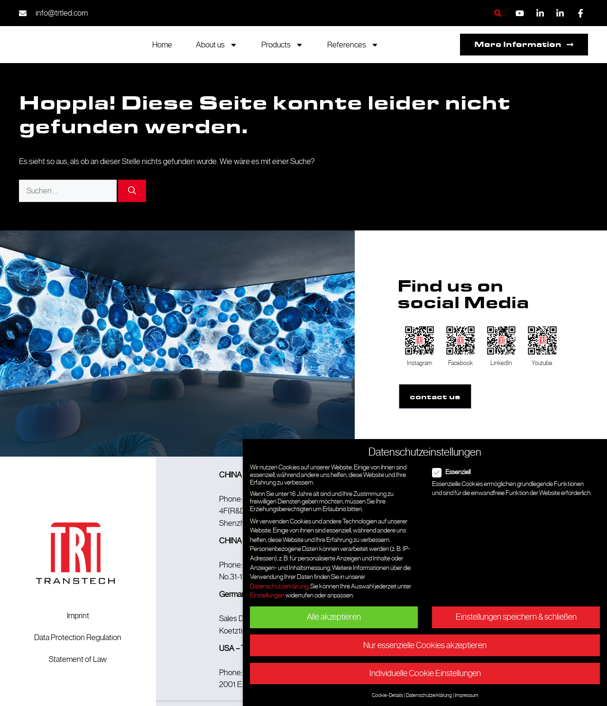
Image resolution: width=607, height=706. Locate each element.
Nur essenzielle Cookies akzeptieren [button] (425, 645)
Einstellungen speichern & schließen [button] (516, 617)
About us (217, 45)
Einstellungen (267, 595)
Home (162, 44)
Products (282, 45)
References (353, 45)
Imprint (78, 615)
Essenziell (454, 472)
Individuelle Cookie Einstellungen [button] (425, 673)
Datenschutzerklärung (279, 586)
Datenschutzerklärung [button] (429, 695)
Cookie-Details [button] (387, 695)
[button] (497, 13)
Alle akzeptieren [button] (334, 617)
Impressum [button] (466, 695)
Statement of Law (78, 658)
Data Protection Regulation (77, 637)
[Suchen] (132, 191)
